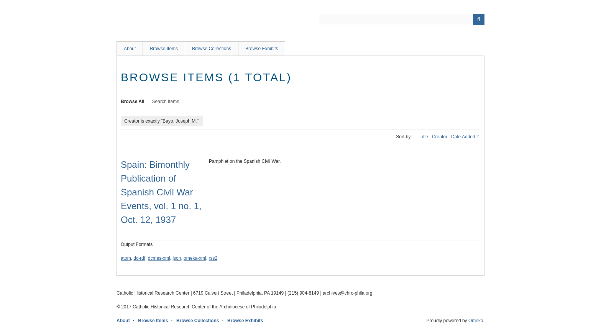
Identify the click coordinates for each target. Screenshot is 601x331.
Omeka (475, 320)
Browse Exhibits (261, 48)
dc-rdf (139, 258)
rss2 (213, 258)
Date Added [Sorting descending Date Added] (463, 136)
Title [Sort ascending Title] (424, 136)
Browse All (133, 101)
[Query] (401, 19)
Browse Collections (211, 48)
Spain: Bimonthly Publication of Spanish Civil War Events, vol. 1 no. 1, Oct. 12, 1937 (161, 192)
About (130, 48)
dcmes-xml (159, 258)
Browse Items (164, 48)
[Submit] (478, 19)
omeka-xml (195, 258)
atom (126, 258)
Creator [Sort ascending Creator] (439, 136)
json (176, 258)
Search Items (165, 101)
